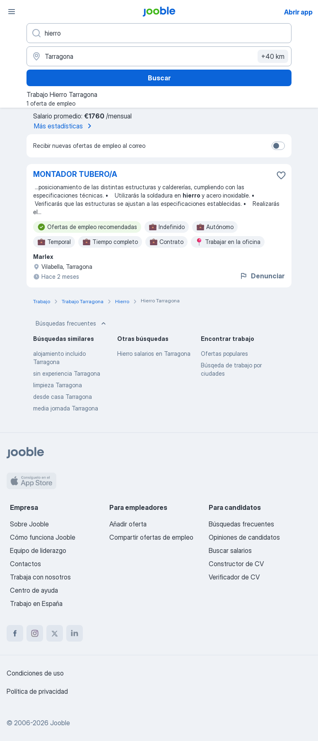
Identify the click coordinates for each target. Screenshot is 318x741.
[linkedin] (74, 633)
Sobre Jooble (29, 524)
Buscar (159, 78)
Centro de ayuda (34, 590)
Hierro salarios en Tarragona (153, 353)
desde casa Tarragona (62, 396)
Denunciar (261, 276)
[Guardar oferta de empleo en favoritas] (281, 175)
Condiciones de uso (35, 673)
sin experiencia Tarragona (66, 373)
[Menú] (11, 11)
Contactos (25, 564)
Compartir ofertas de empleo (151, 537)
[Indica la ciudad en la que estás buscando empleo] (159, 56)
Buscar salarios (230, 550)
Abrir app (298, 12)
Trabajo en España (36, 603)
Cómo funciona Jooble (42, 537)
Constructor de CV (236, 564)
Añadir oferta (128, 524)
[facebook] (15, 633)
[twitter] (54, 633)
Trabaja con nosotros (40, 577)
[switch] (278, 146)
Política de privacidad (37, 691)
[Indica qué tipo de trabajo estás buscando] (159, 33)
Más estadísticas (64, 126)
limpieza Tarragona (57, 385)
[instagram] (34, 633)
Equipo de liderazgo (38, 550)
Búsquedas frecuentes (72, 323)
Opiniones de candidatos (244, 537)
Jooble (60, 723)
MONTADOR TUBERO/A (75, 174)
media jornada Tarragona (65, 408)
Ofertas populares (224, 353)
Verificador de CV (234, 577)
